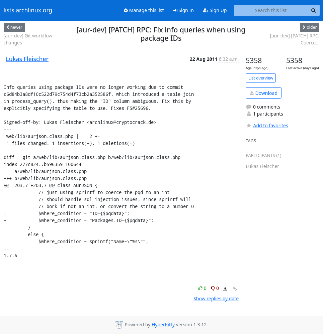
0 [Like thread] (203, 288)
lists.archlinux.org (28, 10)
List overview (260, 78)
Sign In (183, 10)
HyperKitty (163, 324)
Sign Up (215, 10)
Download (263, 93)
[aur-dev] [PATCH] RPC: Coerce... (294, 39)
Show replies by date (216, 298)
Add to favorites (267, 125)
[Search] (314, 10)
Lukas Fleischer (27, 59)
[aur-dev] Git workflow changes (28, 39)
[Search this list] (271, 10)
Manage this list (144, 10)
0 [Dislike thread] (215, 288)
